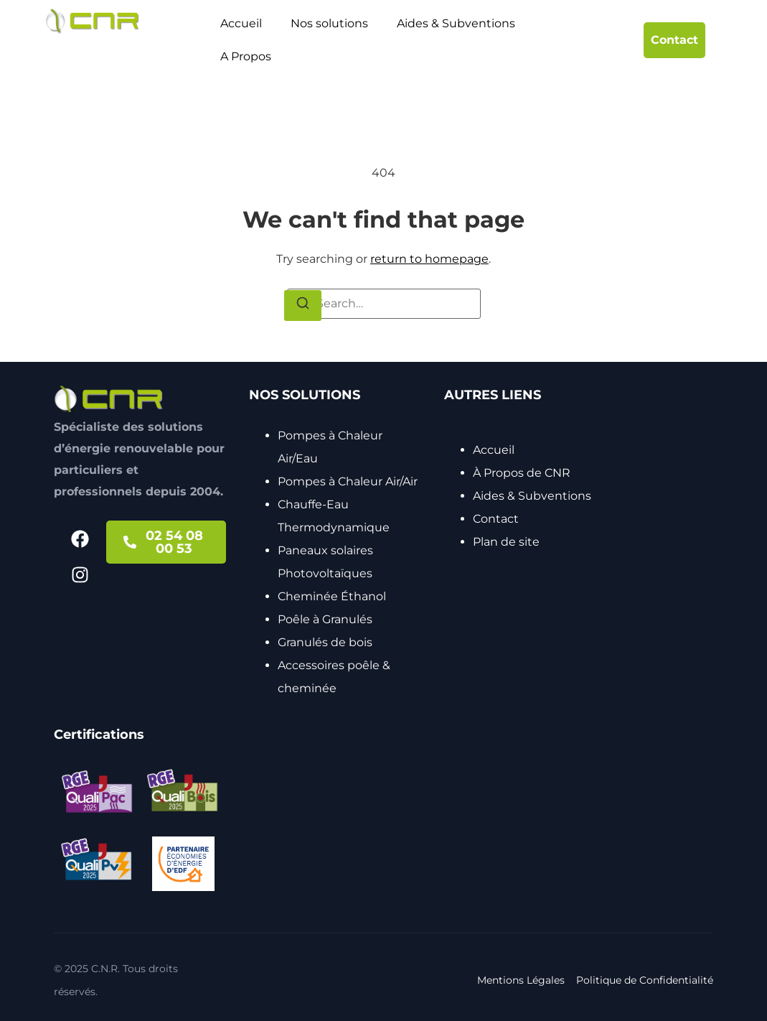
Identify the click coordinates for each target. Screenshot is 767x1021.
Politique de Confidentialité (644, 980)
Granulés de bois (325, 642)
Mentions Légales (521, 980)
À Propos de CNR (521, 473)
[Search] (302, 305)
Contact (496, 519)
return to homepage (429, 259)
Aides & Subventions (456, 23)
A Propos (245, 56)
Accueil (241, 23)
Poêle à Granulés (325, 619)
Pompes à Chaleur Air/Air (348, 481)
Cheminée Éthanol (332, 596)
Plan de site (506, 542)
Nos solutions (329, 23)
